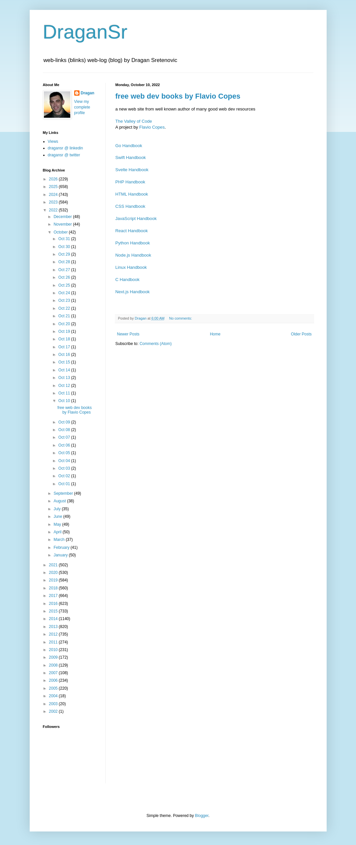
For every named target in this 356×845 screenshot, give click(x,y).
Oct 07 (64, 437)
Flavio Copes (152, 127)
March (59, 539)
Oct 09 (64, 422)
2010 (54, 649)
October (61, 232)
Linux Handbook (131, 267)
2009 (54, 657)
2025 (54, 186)
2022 (54, 210)
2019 (54, 580)
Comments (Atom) (156, 343)
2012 (54, 634)
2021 (54, 565)
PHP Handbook (130, 181)
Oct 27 (64, 269)
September (63, 493)
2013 (54, 626)
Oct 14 (64, 370)
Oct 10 (64, 400)
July (57, 509)
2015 (54, 611)
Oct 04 (64, 460)
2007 (54, 673)
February (61, 547)
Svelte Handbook (131, 169)
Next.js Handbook (132, 291)
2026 (54, 179)
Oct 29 (64, 254)
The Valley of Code (133, 121)
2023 (54, 202)
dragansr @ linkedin (65, 148)
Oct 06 (64, 445)
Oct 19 (64, 331)
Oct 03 (64, 468)
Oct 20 (64, 324)
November (63, 224)
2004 (54, 696)
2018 (54, 588)
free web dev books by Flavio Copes (178, 96)
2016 (54, 603)
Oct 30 (64, 246)
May (57, 524)
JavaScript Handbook (136, 218)
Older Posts (301, 334)
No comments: (181, 318)
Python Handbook (132, 242)
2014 (54, 618)
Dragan (87, 93)
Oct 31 (64, 238)
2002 (54, 711)
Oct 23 (64, 300)
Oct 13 (64, 377)
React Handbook (131, 230)
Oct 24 (64, 293)
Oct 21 (64, 316)
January (61, 555)
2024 (54, 194)
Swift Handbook (130, 157)
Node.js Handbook (133, 255)
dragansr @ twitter (64, 155)
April (57, 532)
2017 (54, 595)
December (63, 216)
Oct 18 (64, 339)
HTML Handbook (131, 194)
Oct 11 (64, 393)
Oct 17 (64, 347)
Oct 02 (64, 476)
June (58, 516)
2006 (54, 680)
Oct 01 (64, 484)
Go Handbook (128, 145)
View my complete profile (82, 107)
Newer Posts (128, 334)
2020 (54, 572)
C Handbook (127, 279)
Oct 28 (64, 262)
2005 (54, 688)
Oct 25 (64, 285)
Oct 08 (64, 429)
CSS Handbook (130, 206)
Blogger (202, 815)
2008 (54, 665)
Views (53, 141)
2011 (54, 642)
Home (215, 334)
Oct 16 (64, 354)
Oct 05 (64, 453)
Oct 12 (64, 385)
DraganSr (85, 32)
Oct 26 (64, 277)
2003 (54, 704)
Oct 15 (64, 362)
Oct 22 (64, 308)
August (60, 501)
